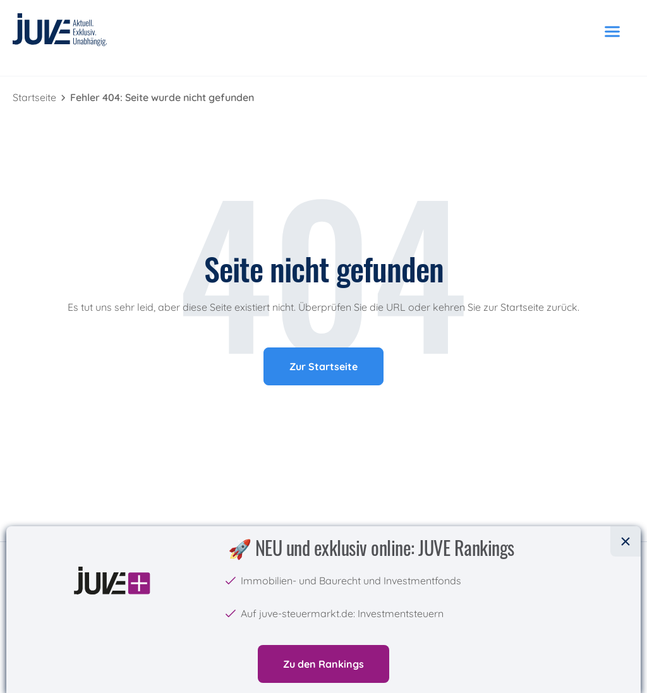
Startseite (36, 97)
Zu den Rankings (323, 664)
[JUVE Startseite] (60, 32)
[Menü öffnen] (612, 31)
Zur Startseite (323, 366)
